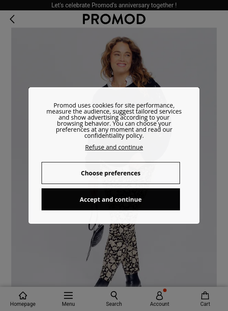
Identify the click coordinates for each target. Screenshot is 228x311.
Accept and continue (110, 199)
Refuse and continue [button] (114, 147)
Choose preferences (111, 173)
